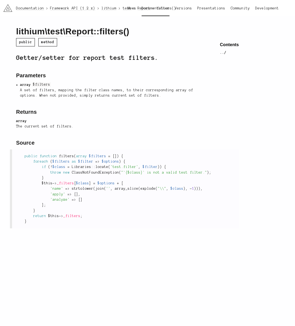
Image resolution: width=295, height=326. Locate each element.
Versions (183, 8)
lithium (30, 31)
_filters (65, 183)
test (55, 31)
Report (79, 31)
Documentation (155, 8)
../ (223, 52)
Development (267, 8)
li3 (5, 6)
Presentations (211, 8)
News (132, 8)
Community (240, 8)
